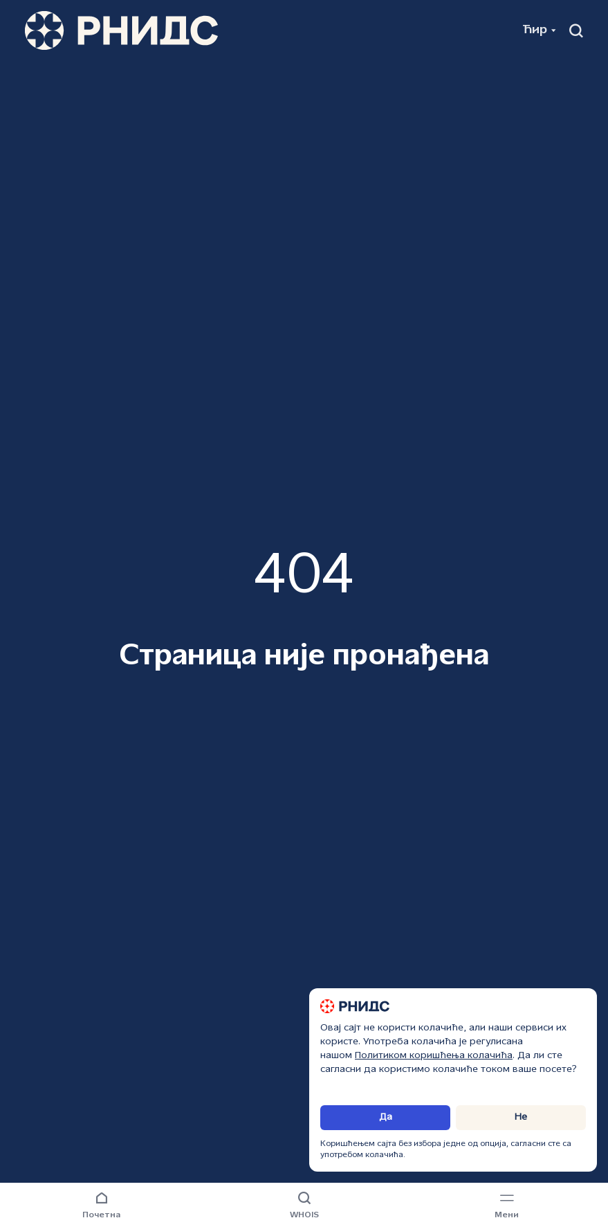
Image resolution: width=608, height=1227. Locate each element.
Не (521, 1117)
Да (385, 1117)
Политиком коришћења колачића (434, 1055)
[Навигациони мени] (506, 1206)
